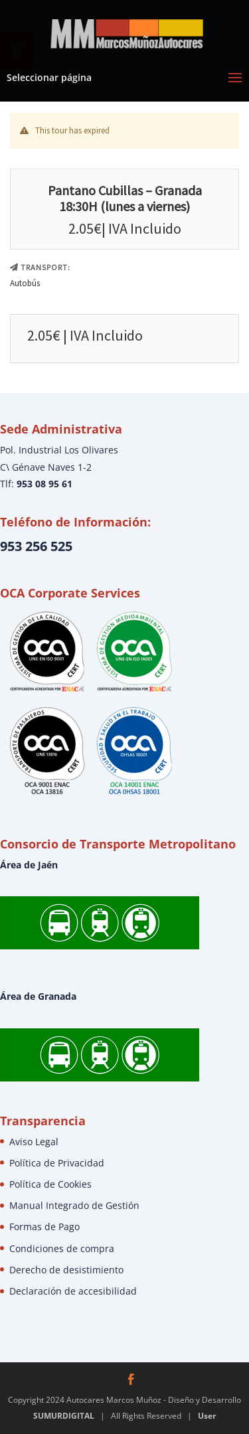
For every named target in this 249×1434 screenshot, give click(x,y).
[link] (126, 32)
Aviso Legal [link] (33, 1141)
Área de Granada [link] (38, 996)
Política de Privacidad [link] (56, 1162)
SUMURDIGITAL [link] (63, 1415)
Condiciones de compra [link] (61, 1248)
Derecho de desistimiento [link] (66, 1269)
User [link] (207, 1415)
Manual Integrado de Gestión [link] (74, 1205)
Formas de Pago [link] (44, 1226)
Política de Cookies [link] (50, 1184)
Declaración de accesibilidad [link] (73, 1291)
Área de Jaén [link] (29, 864)
